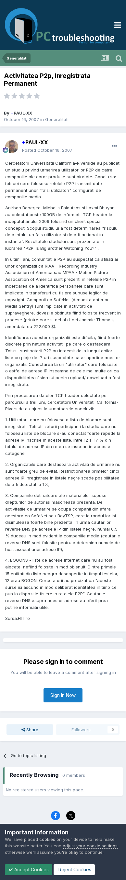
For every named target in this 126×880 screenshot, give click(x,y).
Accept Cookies (28, 869)
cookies (47, 839)
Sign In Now (63, 695)
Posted (47, 150)
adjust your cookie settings (90, 845)
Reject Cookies (74, 869)
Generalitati (57, 119)
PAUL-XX (21, 113)
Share (29, 729)
